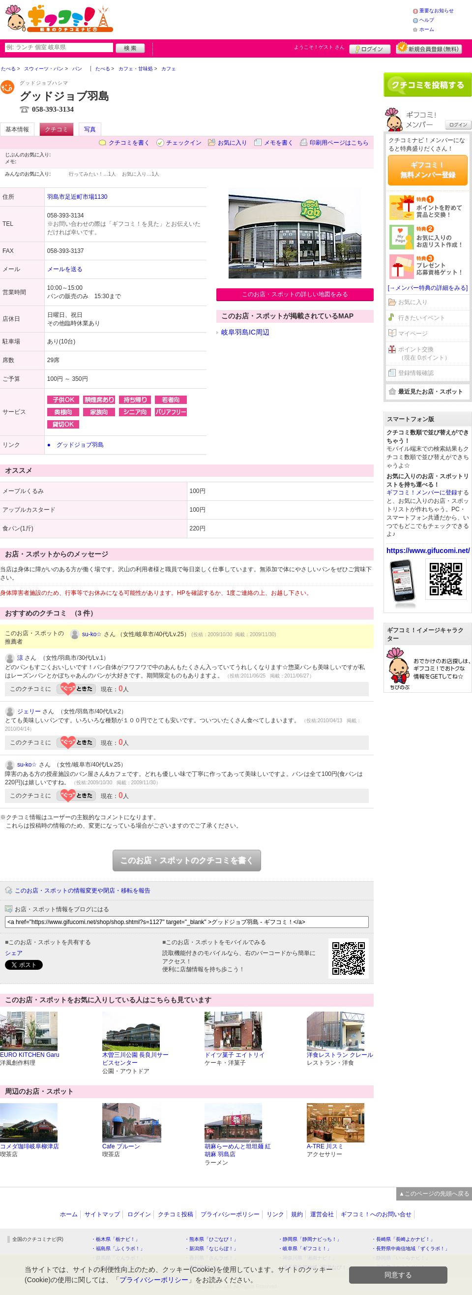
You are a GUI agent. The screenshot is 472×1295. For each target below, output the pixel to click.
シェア (14, 953)
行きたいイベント (421, 317)
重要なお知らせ (436, 10)
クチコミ (56, 129)
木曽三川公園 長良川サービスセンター (135, 1059)
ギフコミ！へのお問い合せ (376, 1214)
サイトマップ (102, 1214)
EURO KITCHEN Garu (29, 1054)
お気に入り (232, 142)
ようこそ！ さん (319, 47)
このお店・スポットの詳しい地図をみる (295, 294)
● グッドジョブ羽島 (75, 444)
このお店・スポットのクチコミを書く (187, 860)
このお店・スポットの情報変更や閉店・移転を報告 (82, 890)
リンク (275, 1214)
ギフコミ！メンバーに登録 (421, 492)
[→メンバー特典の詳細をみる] (428, 287)
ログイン (370, 47)
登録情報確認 (416, 373)
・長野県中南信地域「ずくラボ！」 (410, 1248)
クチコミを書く (129, 142)
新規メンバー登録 (429, 47)
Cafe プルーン (121, 1146)
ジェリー (29, 711)
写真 (90, 129)
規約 (297, 1214)
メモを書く (279, 142)
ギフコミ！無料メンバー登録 (427, 170)
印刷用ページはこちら (339, 142)
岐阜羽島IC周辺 (245, 332)
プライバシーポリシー (230, 1214)
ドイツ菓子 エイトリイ (235, 1054)
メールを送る (65, 269)
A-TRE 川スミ (325, 1146)
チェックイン (184, 142)
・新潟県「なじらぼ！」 (211, 1248)
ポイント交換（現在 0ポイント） (424, 353)
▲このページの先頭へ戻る (434, 1193)
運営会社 (322, 1214)
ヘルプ (426, 20)
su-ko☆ (92, 634)
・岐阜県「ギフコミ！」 (305, 1248)
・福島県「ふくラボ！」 (118, 1248)
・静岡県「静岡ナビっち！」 (310, 1239)
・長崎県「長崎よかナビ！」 (403, 1239)
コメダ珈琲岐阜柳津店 (29, 1146)
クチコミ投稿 (175, 1214)
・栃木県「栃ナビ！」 (115, 1239)
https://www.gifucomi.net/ (428, 551)
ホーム (426, 29)
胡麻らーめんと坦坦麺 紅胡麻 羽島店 (238, 1150)
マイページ (413, 333)
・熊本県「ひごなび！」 (211, 1239)
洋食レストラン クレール (340, 1054)
